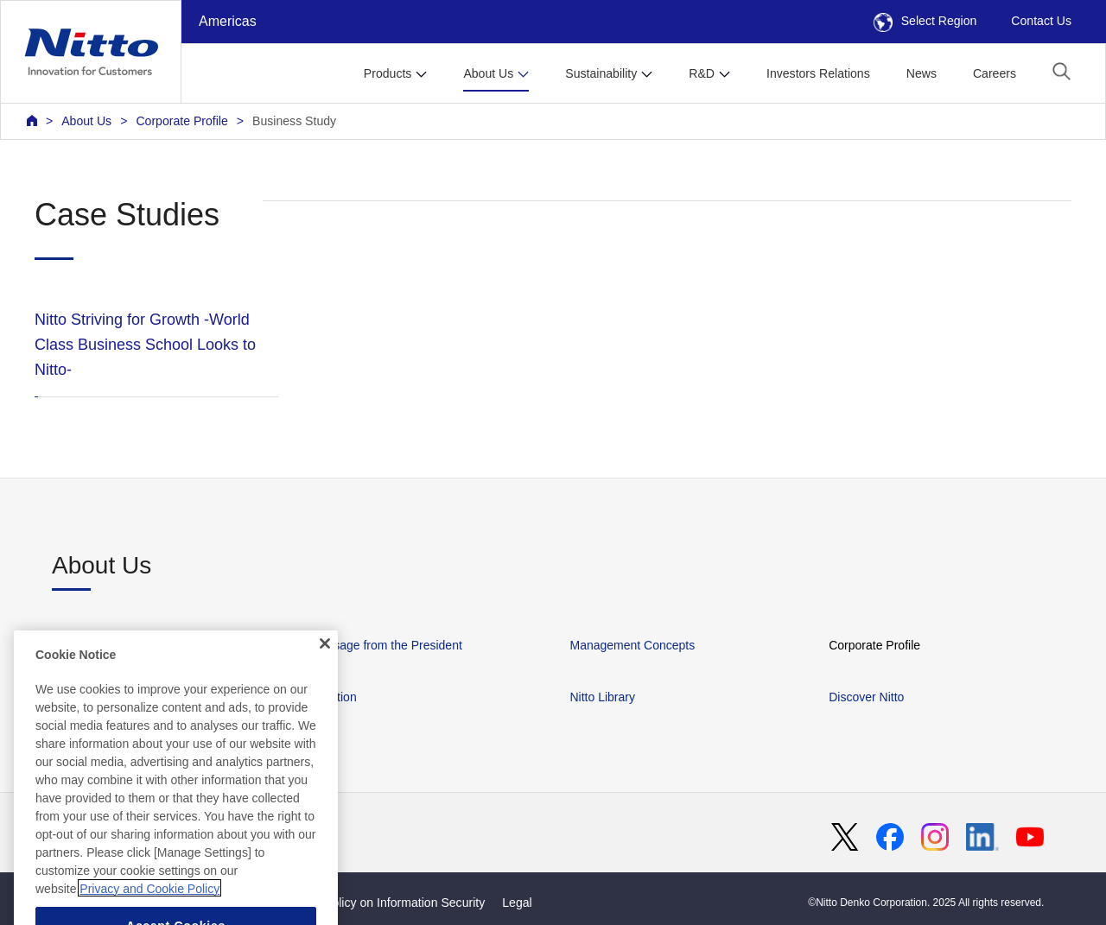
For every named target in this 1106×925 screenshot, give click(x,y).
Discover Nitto (866, 697)
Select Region (925, 21)
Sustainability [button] (601, 73)
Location (334, 697)
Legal (516, 902)
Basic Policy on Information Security (388, 902)
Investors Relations (818, 73)
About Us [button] (488, 73)
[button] (1061, 71)
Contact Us (1041, 21)
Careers (994, 73)
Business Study (294, 121)
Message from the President (386, 645)
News (921, 73)
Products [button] (388, 73)
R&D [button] (702, 73)
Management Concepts (632, 645)
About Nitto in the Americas (125, 645)
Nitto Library (601, 697)
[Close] (325, 665)
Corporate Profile (181, 121)
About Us (86, 121)
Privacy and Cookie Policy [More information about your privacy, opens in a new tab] (149, 910)
